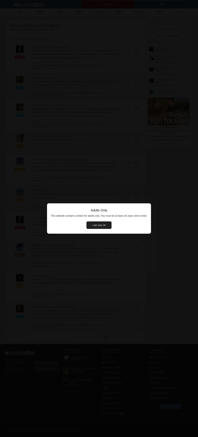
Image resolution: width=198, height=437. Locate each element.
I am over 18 (99, 225)
